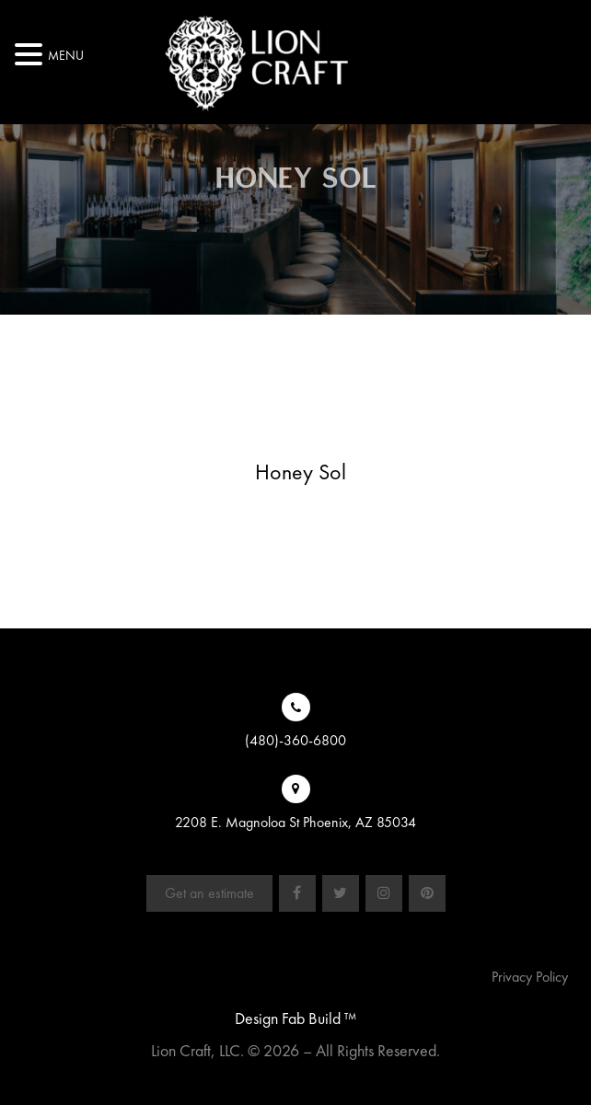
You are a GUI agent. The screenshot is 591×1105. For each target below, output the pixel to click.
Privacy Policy (530, 976)
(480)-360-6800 (295, 740)
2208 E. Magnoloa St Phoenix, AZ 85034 (295, 822)
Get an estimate (209, 893)
